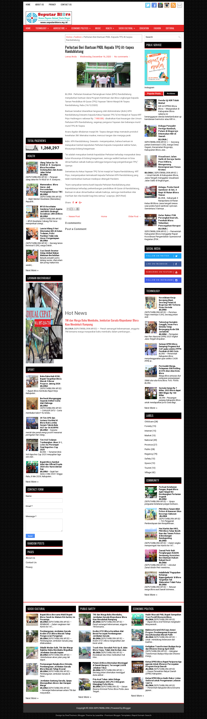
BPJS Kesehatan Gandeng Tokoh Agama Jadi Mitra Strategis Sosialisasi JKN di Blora (51, 210)
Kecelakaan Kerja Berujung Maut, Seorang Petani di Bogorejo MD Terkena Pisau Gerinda (169, 303)
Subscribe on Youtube (163, 272)
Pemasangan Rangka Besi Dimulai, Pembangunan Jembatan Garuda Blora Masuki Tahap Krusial (56, 666)
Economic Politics (82, 27)
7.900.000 (99, 118)
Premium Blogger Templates (118, 715)
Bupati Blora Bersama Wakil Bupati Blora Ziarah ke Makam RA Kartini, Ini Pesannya (57, 617)
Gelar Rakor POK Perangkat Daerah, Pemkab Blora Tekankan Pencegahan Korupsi (169, 220)
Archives (171, 93)
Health (111, 27)
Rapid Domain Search (141, 715)
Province (149, 444)
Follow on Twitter (163, 256)
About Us (39, 4)
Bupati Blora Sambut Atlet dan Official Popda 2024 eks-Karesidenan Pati (51, 465)
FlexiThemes (71, 715)
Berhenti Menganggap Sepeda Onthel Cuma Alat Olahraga (50, 401)
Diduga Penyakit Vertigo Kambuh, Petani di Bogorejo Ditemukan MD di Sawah (168, 131)
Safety (148, 458)
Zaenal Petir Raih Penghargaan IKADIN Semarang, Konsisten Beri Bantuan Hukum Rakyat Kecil (169, 555)
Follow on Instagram (163, 280)
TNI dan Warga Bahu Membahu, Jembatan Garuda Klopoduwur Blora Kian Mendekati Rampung (102, 322)
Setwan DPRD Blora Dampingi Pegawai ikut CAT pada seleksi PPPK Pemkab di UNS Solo (170, 348)
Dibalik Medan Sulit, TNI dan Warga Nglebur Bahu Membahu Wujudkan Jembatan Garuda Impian (56, 650)
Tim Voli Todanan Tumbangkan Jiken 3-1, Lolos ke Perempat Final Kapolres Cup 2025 (51, 445)
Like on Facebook (163, 264)
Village (148, 472)
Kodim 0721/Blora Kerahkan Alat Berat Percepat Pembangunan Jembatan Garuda (108, 633)
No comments (121, 56)
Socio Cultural (128, 27)
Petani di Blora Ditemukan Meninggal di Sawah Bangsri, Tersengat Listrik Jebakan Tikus (110, 665)
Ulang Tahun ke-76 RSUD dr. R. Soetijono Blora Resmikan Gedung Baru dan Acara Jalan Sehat (51, 168)
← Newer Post (73, 216)
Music (98, 28)
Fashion (157, 28)
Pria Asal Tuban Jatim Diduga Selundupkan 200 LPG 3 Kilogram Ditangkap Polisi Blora (108, 681)
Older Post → (134, 216)
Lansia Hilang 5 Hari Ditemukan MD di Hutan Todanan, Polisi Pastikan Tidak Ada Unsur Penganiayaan (51, 233)
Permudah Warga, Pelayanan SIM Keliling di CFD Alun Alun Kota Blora (169, 370)
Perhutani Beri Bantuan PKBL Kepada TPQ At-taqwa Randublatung (99, 49)
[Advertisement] (44, 85)
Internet (148, 431)
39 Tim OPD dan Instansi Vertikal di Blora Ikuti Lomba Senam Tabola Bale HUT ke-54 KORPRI (49, 423)
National (149, 440)
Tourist (148, 468)
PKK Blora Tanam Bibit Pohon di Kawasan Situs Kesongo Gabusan (170, 511)
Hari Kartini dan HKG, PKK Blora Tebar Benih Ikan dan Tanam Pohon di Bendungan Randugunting (169, 533)
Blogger (127, 708)
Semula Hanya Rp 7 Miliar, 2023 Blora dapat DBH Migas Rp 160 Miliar (170, 391)
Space (148, 463)
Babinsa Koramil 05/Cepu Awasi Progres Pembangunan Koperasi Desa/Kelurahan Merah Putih (161, 632)
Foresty (148, 426)
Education (144, 28)
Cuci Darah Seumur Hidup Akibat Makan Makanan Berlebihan (49, 253)
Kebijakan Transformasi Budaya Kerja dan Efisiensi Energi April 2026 (163, 647)
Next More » (32, 270)
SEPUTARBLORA (102, 708)
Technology (43, 27)
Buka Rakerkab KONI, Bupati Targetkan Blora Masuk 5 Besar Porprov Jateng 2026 (50, 380)
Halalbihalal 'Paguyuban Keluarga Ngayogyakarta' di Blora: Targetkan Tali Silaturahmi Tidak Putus (170, 577)
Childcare (149, 421)
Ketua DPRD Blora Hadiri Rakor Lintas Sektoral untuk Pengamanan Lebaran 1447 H (163, 680)
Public (147, 449)
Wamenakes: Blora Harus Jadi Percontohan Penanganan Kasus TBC (51, 188)
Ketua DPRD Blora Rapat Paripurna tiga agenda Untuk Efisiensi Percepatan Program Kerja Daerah (163, 664)
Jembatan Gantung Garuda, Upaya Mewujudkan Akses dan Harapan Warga (55, 683)
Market (148, 435)
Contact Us (66, 4)
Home (28, 4)
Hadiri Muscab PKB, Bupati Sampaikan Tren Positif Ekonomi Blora (163, 616)
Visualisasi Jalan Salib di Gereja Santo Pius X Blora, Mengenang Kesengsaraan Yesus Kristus (169, 163)
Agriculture (61, 27)
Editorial (170, 28)
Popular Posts (154, 93)
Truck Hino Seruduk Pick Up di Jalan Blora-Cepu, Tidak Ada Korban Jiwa (110, 649)
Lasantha (99, 715)
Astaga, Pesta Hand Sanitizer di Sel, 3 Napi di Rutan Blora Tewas (168, 191)
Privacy (52, 4)
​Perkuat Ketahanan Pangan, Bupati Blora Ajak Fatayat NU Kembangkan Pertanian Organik (170, 492)
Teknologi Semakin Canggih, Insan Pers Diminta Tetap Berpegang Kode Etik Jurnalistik (169, 327)
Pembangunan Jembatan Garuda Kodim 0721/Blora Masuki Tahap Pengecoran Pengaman (55, 633)
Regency (149, 454)
